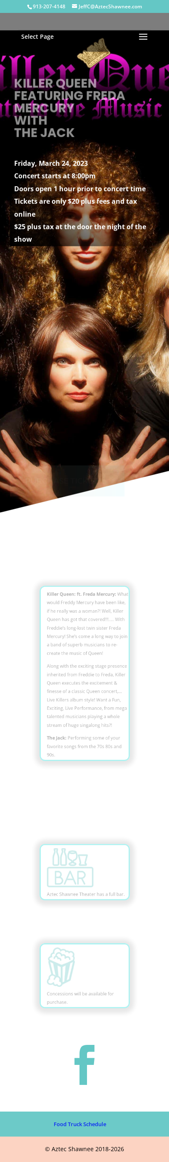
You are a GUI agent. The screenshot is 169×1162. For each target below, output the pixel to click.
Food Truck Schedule (80, 1124)
